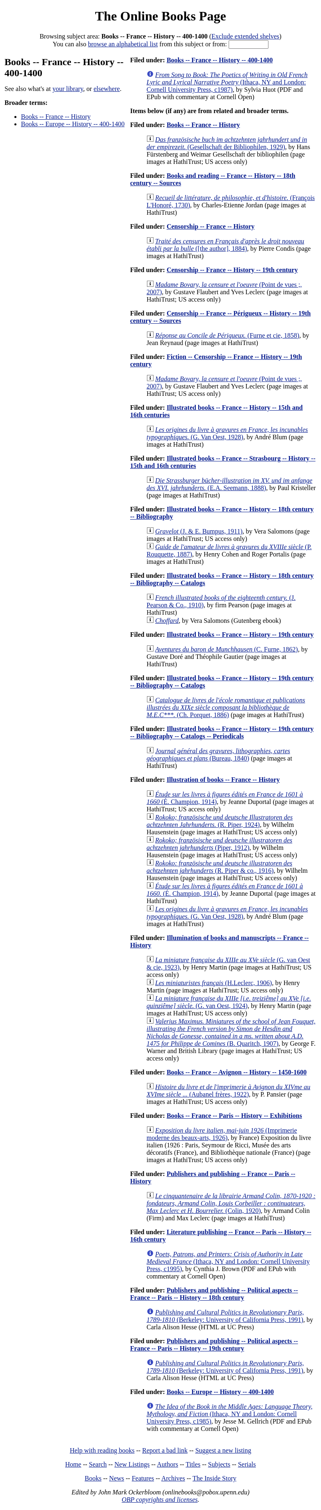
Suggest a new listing (223, 1450)
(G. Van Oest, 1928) (227, 433)
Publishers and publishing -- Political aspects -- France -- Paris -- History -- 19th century (214, 1344)
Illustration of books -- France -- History (223, 779)
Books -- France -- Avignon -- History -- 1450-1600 (237, 1072)
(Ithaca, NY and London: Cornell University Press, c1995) (228, 1261)
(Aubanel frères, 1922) (228, 1090)
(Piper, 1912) (219, 844)
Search (98, 1464)
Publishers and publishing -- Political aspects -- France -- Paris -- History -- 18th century (214, 1294)
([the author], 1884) (225, 245)
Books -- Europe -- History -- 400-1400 (72, 123)
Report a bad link (165, 1450)
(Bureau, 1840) (218, 754)
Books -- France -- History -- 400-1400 (220, 60)
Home (73, 1464)
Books (93, 1478)
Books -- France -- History (56, 116)
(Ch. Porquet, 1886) (226, 707)
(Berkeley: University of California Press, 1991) (225, 1316)
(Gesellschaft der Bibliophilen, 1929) (227, 143)
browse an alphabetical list (123, 44)
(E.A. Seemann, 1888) (229, 484)
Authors (167, 1464)
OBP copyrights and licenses (159, 1499)
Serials (247, 1464)
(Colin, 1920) (231, 1203)
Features (143, 1478)
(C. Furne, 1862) (226, 649)
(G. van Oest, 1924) (229, 1002)
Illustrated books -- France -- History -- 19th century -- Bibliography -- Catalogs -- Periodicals (222, 732)
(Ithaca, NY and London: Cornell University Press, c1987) (227, 82)
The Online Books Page (160, 16)
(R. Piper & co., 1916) (219, 867)
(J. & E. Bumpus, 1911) (199, 531)
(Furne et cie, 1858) (227, 335)
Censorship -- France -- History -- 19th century (232, 269)
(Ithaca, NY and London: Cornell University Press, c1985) (229, 1414)
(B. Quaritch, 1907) (231, 1032)
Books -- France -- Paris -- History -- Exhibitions (234, 1115)
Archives (173, 1478)
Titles (193, 1464)
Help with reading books (102, 1450)
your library (68, 88)
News (116, 1478)
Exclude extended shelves (245, 36)
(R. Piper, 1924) (220, 821)
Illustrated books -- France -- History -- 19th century (240, 634)
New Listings (132, 1464)
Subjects (219, 1464)
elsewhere (107, 88)
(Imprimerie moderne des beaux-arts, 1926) (222, 1134)
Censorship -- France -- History (211, 226)
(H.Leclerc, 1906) (213, 982)
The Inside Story (214, 1478)
